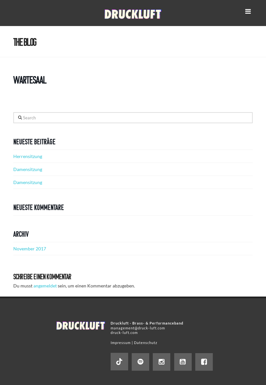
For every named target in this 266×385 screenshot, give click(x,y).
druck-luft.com (124, 332)
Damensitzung (27, 169)
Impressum (121, 342)
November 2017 (29, 248)
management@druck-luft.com (138, 328)
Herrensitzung (27, 156)
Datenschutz (145, 342)
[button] (248, 11)
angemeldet (45, 285)
